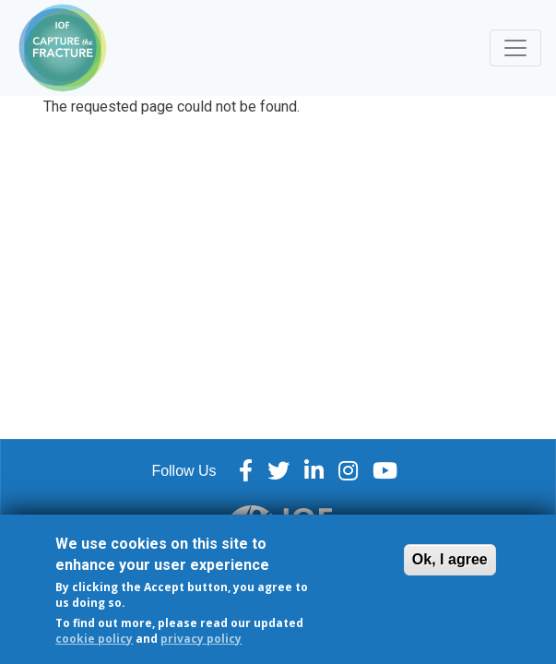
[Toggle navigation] (515, 48)
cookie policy (94, 646)
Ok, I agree (450, 567)
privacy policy (201, 646)
